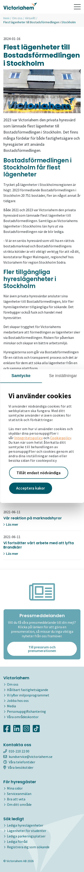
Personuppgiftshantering (26, 711)
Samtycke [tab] (20, 375)
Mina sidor (15, 788)
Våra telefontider (19, 762)
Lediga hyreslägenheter (25, 825)
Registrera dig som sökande (28, 847)
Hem (6, 18)
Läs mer (10, 524)
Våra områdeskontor (23, 717)
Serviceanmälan (19, 793)
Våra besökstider (18, 767)
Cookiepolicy (60, 438)
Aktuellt (30, 18)
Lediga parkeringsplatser (26, 836)
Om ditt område (19, 804)
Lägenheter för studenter (26, 830)
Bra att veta (16, 799)
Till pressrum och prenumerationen (42, 649)
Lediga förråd (17, 841)
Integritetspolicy (28, 438)
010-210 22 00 (16, 751)
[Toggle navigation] (77, 6)
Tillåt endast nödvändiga (38, 472)
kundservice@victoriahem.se (27, 756)
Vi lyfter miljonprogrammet (28, 695)
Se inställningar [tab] (63, 375)
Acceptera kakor (30, 488)
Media (11, 706)
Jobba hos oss (18, 700)
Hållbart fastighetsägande (27, 689)
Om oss (17, 18)
